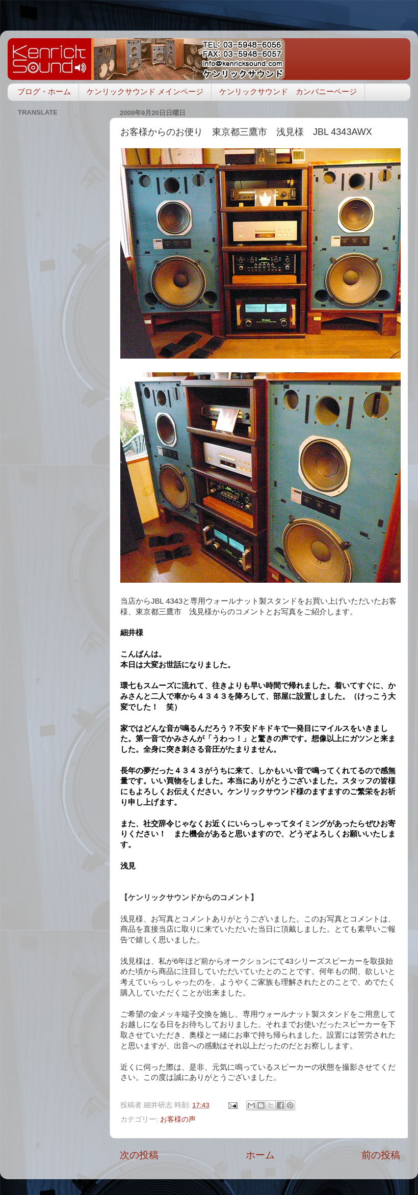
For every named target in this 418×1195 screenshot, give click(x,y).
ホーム (260, 1155)
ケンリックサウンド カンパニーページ (288, 91)
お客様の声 (178, 1119)
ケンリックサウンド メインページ (145, 91)
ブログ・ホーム (44, 91)
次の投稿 (139, 1155)
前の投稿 (380, 1155)
